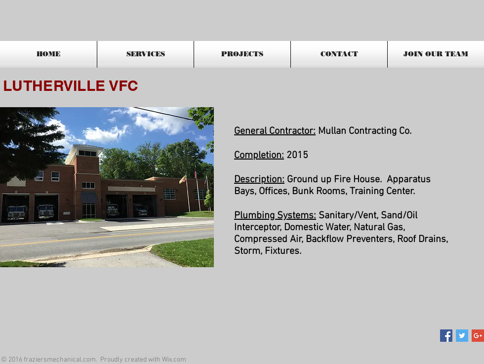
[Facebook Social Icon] (446, 335)
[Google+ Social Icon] (478, 335)
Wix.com (174, 360)
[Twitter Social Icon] (462, 335)
